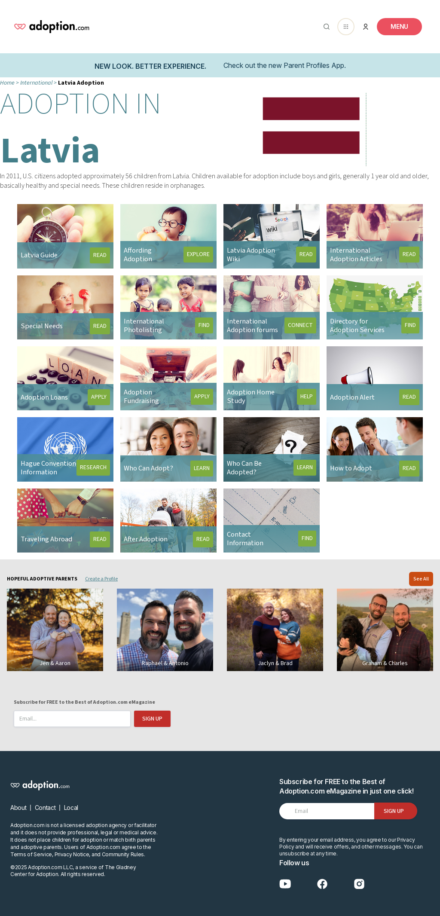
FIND (204, 325)
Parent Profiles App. (315, 65)
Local (71, 807)
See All (421, 579)
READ (100, 255)
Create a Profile (101, 579)
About (18, 807)
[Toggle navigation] (399, 27)
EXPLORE (198, 254)
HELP (306, 396)
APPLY (99, 397)
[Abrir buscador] (325, 27)
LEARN (202, 468)
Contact (45, 807)
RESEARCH (93, 467)
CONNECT (300, 325)
